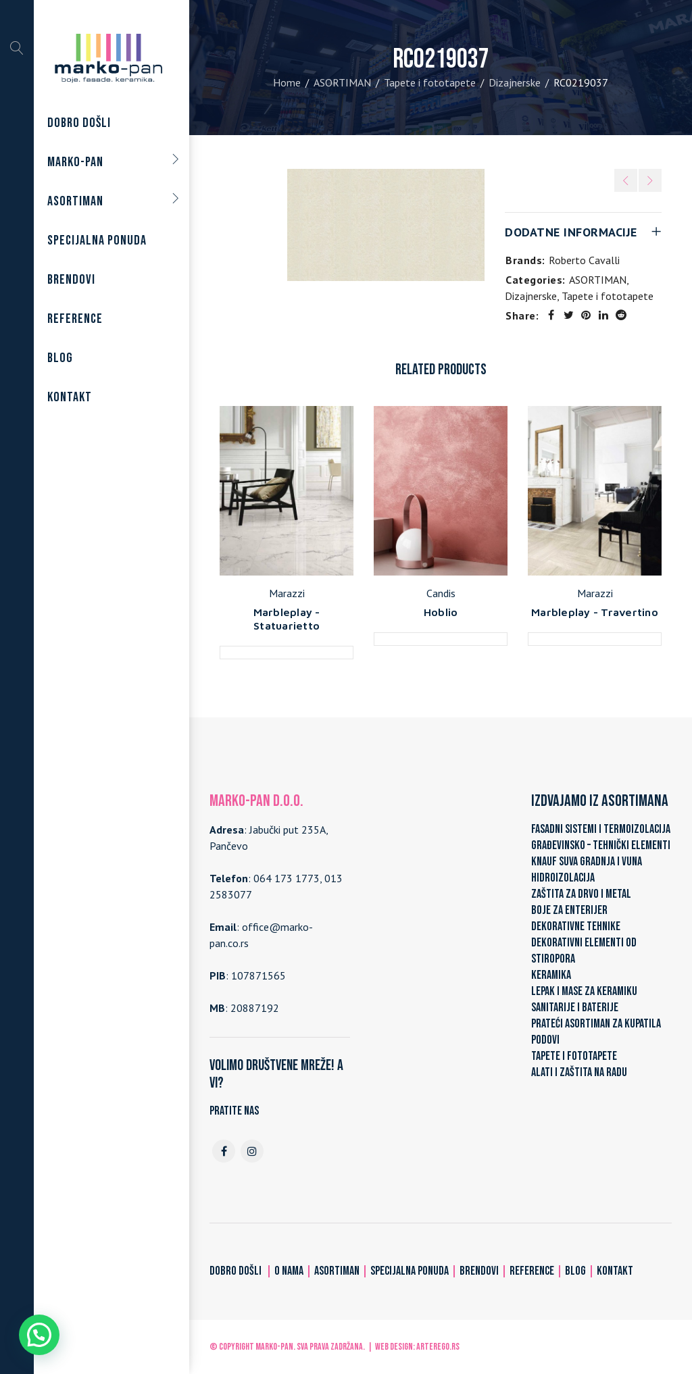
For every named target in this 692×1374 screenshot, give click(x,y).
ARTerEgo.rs (438, 1346)
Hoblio (441, 612)
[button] (39, 1335)
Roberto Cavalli (584, 260)
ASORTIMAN (342, 82)
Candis (440, 593)
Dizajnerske (515, 82)
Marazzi (287, 593)
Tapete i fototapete (430, 82)
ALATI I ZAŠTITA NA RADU (579, 1072)
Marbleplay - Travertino (594, 612)
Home (287, 82)
